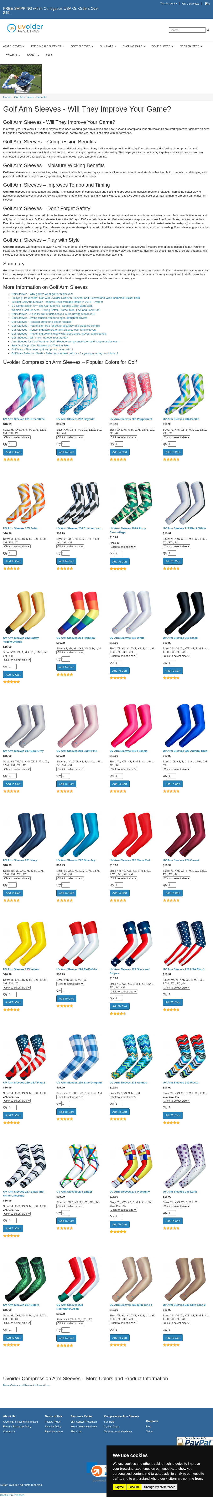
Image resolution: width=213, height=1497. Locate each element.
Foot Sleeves (82, 46)
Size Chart (76, 1431)
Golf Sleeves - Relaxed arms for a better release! (41, 321)
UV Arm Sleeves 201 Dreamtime (24, 419)
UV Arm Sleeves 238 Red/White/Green (69, 1306)
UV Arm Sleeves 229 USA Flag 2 (24, 1082)
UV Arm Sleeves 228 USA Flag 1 (184, 969)
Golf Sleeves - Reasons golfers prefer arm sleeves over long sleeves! (54, 329)
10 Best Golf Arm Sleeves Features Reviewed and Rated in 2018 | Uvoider (57, 301)
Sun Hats (108, 46)
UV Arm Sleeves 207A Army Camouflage (128, 530)
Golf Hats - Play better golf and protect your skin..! (42, 349)
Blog (148, 1426)
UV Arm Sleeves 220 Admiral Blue (185, 750)
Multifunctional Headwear (118, 1431)
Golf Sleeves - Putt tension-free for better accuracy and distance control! (55, 325)
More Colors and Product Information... (27, 1385)
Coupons (152, 1421)
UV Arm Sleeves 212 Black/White (184, 528)
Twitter (149, 1431)
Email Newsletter (54, 1431)
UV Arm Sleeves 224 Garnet (181, 860)
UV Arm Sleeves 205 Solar (20, 528)
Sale (49, 55)
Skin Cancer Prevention (84, 1421)
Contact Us (9, 1431)
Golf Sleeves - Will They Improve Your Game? (39, 337)
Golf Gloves (162, 46)
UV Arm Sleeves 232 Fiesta (180, 1082)
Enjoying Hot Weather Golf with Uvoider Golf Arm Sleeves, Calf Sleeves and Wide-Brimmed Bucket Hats (75, 297)
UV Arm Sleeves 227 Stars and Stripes (130, 971)
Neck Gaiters (191, 46)
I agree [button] (119, 1487)
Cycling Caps (134, 46)
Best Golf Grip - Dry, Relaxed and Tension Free (40, 345)
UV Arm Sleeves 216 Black (180, 637)
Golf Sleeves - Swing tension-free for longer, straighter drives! (49, 317)
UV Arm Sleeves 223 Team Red (130, 860)
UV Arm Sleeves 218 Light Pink (76, 750)
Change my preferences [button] (159, 1487)
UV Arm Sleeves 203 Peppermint (131, 419)
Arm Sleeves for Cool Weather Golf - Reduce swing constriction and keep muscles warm (65, 341)
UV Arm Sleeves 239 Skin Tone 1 (131, 1304)
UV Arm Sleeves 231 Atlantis (128, 1082)
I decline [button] (134, 1487)
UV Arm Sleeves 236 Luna (180, 1191)
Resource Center (82, 1416)
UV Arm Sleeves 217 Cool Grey (23, 750)
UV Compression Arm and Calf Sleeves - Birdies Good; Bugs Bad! (52, 305)
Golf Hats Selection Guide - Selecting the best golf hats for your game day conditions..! (64, 353)
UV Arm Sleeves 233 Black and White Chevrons (23, 1193)
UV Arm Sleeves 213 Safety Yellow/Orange (21, 639)
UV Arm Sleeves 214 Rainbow (75, 637)
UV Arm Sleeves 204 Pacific (181, 419)
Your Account (168, 3)
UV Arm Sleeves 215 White (127, 637)
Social (33, 55)
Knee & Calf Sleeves (47, 46)
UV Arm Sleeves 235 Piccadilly (130, 1191)
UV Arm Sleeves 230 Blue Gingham (79, 1082)
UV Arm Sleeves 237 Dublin (21, 1304)
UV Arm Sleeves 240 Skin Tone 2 (184, 1304)
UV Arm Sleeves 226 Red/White (76, 969)
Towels (13, 55)
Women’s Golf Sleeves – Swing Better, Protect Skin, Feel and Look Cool (55, 309)
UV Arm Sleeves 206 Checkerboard (79, 528)
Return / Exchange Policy (17, 1426)
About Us (9, 1416)
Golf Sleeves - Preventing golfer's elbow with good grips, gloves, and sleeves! (58, 333)
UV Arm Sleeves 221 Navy (20, 860)
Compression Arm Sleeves (121, 1416)
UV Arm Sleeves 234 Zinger (74, 1191)
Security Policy (53, 1426)
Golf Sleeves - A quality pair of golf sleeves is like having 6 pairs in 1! (53, 313)
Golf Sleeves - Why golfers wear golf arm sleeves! (42, 293)
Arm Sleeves (14, 46)
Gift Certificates (190, 3)
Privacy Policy (52, 1421)
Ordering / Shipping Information (20, 1421)
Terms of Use (53, 1416)
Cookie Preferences (12, 1495)
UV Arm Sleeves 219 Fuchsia (128, 750)
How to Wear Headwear (84, 1426)
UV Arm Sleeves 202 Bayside (75, 419)
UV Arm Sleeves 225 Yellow (21, 969)
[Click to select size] (17, 437)
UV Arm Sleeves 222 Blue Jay (75, 860)
